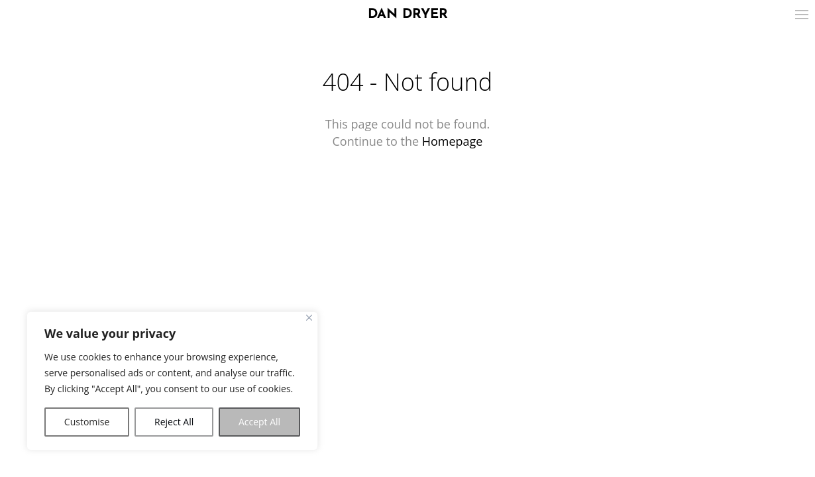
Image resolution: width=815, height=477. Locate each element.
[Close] (309, 318)
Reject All (173, 421)
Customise (87, 421)
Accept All (259, 421)
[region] (172, 380)
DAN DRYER (408, 14)
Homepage (452, 141)
